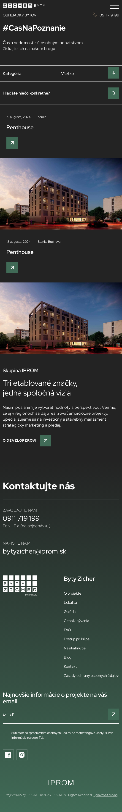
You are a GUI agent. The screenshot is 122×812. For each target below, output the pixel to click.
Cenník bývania (76, 620)
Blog (67, 657)
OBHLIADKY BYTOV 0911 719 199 (61, 15)
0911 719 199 (21, 518)
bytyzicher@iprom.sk (35, 551)
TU (41, 738)
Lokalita (70, 602)
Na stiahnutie (75, 648)
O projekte (72, 593)
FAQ (67, 629)
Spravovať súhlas (105, 795)
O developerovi (27, 440)
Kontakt (70, 666)
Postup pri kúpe (77, 639)
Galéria (70, 611)
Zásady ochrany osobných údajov (91, 675)
